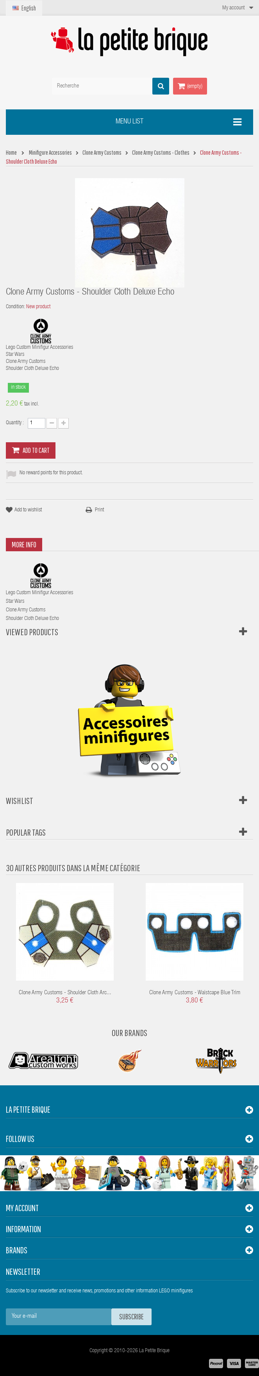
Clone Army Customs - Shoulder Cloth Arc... (65, 993)
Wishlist (19, 800)
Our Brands (129, 1032)
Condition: (15, 307)
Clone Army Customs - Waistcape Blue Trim (194, 993)
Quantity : (15, 423)
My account (22, 1208)
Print (99, 510)
